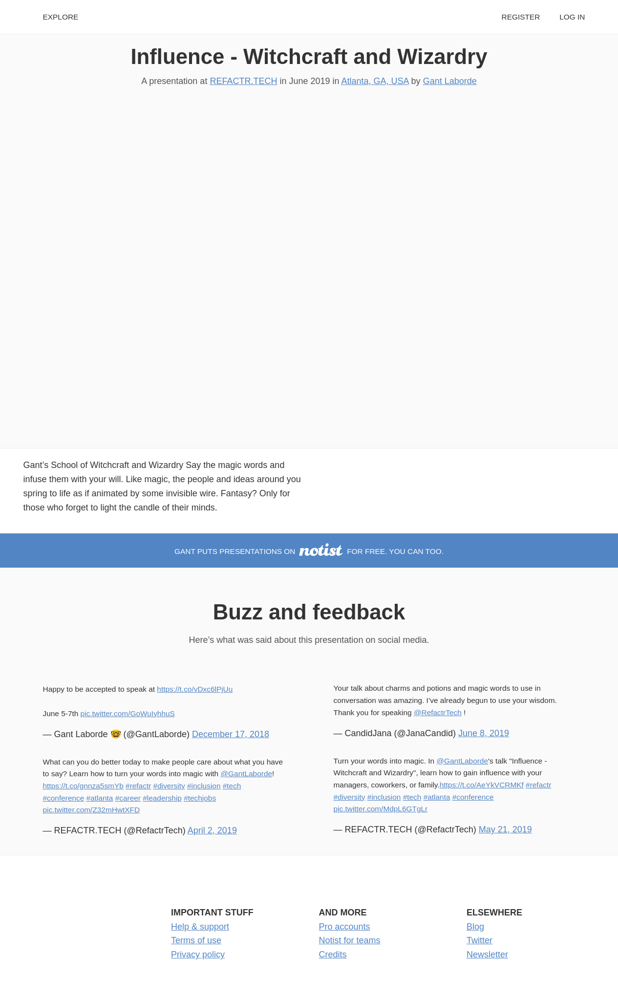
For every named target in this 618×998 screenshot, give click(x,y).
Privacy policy (198, 954)
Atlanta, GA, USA (375, 81)
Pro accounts (344, 927)
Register (521, 17)
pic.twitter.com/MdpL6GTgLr (381, 809)
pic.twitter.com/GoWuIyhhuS (128, 713)
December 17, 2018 (230, 734)
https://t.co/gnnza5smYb (83, 786)
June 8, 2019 (483, 733)
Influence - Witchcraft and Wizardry (308, 56)
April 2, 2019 (212, 830)
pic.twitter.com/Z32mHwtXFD (91, 810)
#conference (64, 798)
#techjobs (200, 798)
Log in (572, 17)
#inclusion (204, 786)
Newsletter (487, 954)
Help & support (200, 927)
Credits (333, 954)
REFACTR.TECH (243, 81)
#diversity (169, 786)
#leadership (162, 798)
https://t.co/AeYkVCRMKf (482, 785)
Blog (475, 927)
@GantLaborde (246, 773)
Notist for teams (350, 940)
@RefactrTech (438, 712)
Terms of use (196, 940)
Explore (61, 17)
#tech (232, 786)
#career (128, 798)
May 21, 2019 (505, 829)
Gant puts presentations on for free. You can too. (309, 551)
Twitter (479, 940)
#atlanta (99, 798)
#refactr (138, 786)
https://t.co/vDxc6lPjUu (195, 689)
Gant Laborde (450, 81)
